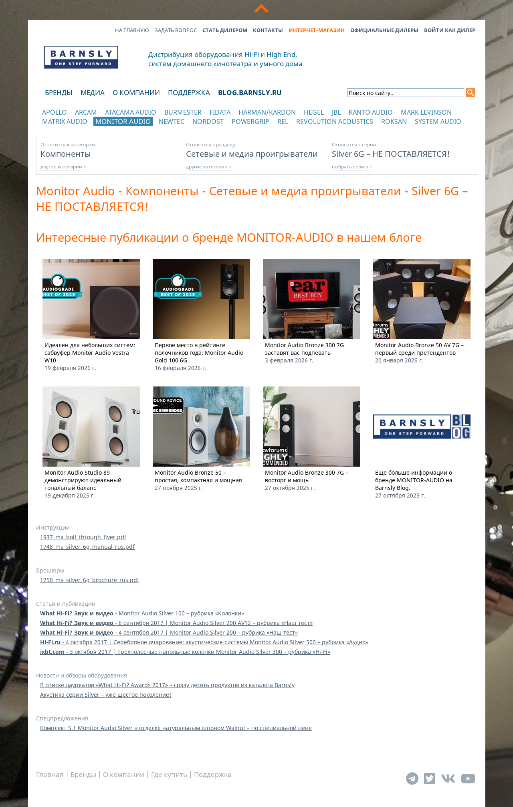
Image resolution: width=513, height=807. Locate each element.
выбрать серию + (352, 166)
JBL (336, 112)
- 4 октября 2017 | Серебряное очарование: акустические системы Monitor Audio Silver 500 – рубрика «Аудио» (204, 642)
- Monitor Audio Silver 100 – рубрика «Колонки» (142, 613)
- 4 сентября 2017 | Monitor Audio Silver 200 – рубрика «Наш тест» (169, 632)
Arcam (86, 112)
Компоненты (65, 153)
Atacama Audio (130, 112)
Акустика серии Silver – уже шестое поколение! (105, 694)
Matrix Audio (64, 121)
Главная (50, 774)
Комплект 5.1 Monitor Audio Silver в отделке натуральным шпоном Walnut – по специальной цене (176, 728)
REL (282, 121)
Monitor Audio (123, 121)
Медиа (93, 92)
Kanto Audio (371, 112)
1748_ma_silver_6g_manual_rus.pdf (87, 546)
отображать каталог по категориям (81, 129)
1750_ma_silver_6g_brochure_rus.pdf (89, 580)
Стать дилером (224, 30)
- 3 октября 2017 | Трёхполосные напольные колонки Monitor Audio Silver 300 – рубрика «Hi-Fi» (185, 651)
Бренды (59, 92)
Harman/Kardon (267, 112)
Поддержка (189, 92)
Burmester (183, 112)
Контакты (268, 30)
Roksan (394, 121)
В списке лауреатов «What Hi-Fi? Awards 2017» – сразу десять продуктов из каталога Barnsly (167, 685)
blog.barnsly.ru (250, 92)
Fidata (220, 112)
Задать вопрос (176, 30)
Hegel (314, 112)
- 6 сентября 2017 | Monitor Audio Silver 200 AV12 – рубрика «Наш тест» (176, 623)
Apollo (54, 112)
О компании (136, 92)
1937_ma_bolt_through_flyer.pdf (83, 537)
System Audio (438, 121)
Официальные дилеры (384, 30)
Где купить (169, 774)
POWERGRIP (250, 121)
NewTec (171, 121)
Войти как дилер (449, 30)
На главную (132, 30)
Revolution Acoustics (334, 121)
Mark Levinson (426, 112)
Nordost (208, 121)
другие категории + (63, 166)
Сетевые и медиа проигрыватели (252, 153)
